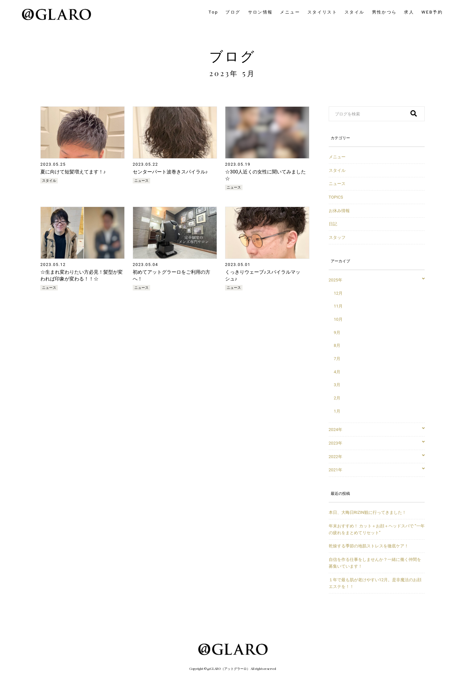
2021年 (377, 469)
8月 (337, 345)
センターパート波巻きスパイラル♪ (170, 172)
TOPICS (336, 197)
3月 (337, 384)
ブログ (232, 55)
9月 (337, 332)
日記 (333, 223)
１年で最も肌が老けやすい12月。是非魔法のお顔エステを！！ (375, 583)
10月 (338, 319)
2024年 (377, 429)
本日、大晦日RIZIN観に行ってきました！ (367, 512)
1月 (337, 411)
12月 (338, 293)
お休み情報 (339, 210)
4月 (337, 371)
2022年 (377, 456)
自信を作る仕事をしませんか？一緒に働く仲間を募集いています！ (375, 563)
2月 (337, 398)
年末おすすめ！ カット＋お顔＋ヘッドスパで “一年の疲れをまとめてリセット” (377, 529)
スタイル (49, 181)
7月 (337, 358)
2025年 (377, 280)
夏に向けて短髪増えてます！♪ (73, 172)
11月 (338, 306)
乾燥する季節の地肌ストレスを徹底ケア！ (368, 546)
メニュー (337, 156)
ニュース (141, 181)
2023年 (377, 443)
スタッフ (337, 237)
